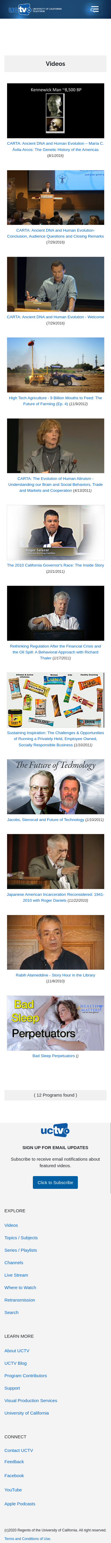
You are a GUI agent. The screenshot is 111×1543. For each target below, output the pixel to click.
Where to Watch (20, 1287)
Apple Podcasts (19, 1503)
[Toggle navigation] (94, 9)
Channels (13, 1262)
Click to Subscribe (55, 1182)
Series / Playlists (20, 1250)
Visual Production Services (30, 1400)
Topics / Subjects (21, 1237)
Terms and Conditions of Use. (27, 1539)
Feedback (14, 1461)
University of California (26, 1412)
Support (12, 1388)
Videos (11, 1225)
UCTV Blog (15, 1363)
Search (11, 1312)
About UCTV (16, 1350)
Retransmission (19, 1299)
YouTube (13, 1489)
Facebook (14, 1475)
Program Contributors (25, 1375)
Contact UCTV (18, 1450)
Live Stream (16, 1275)
